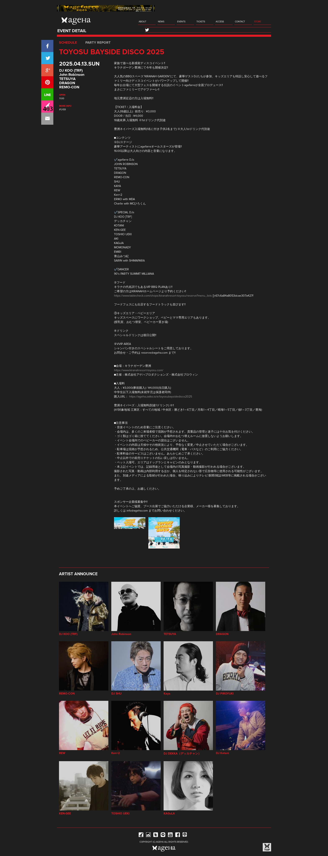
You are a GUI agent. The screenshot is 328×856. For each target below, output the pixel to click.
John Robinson (71, 75)
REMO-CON (69, 87)
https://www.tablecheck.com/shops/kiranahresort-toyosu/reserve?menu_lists (163, 295)
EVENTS (181, 21)
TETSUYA (67, 79)
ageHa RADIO (185, 835)
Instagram (148, 835)
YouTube (170, 835)
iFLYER (62, 109)
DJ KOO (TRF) (71, 70)
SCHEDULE (68, 42)
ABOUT (142, 21)
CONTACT (240, 21)
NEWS (161, 21)
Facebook (177, 835)
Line (163, 835)
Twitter (155, 835)
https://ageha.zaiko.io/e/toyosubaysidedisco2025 (160, 396)
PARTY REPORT (98, 42)
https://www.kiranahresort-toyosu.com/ (138, 370)
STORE (257, 21)
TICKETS (200, 21)
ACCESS (220, 21)
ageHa (76, 21)
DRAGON (67, 83)
